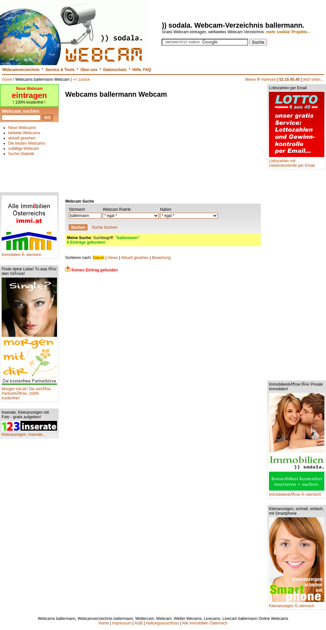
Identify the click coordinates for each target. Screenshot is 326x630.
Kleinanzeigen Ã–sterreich (296, 604)
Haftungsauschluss (162, 623)
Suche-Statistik (21, 153)
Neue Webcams (22, 127)
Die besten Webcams (26, 143)
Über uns (89, 69)
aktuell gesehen (22, 138)
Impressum (121, 623)
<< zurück (81, 79)
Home (103, 623)
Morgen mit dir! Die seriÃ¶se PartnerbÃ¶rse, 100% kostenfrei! (29, 391)
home (7, 79)
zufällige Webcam (23, 148)
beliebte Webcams (24, 133)
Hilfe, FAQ (141, 69)
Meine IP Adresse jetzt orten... (284, 79)
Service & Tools (60, 69)
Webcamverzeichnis (21, 69)
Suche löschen (105, 227)
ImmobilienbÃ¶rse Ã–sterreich (296, 493)
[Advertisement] (29, 171)
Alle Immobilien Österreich (205, 623)
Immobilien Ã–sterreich (29, 253)
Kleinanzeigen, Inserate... (29, 433)
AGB (138, 623)
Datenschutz (114, 69)
